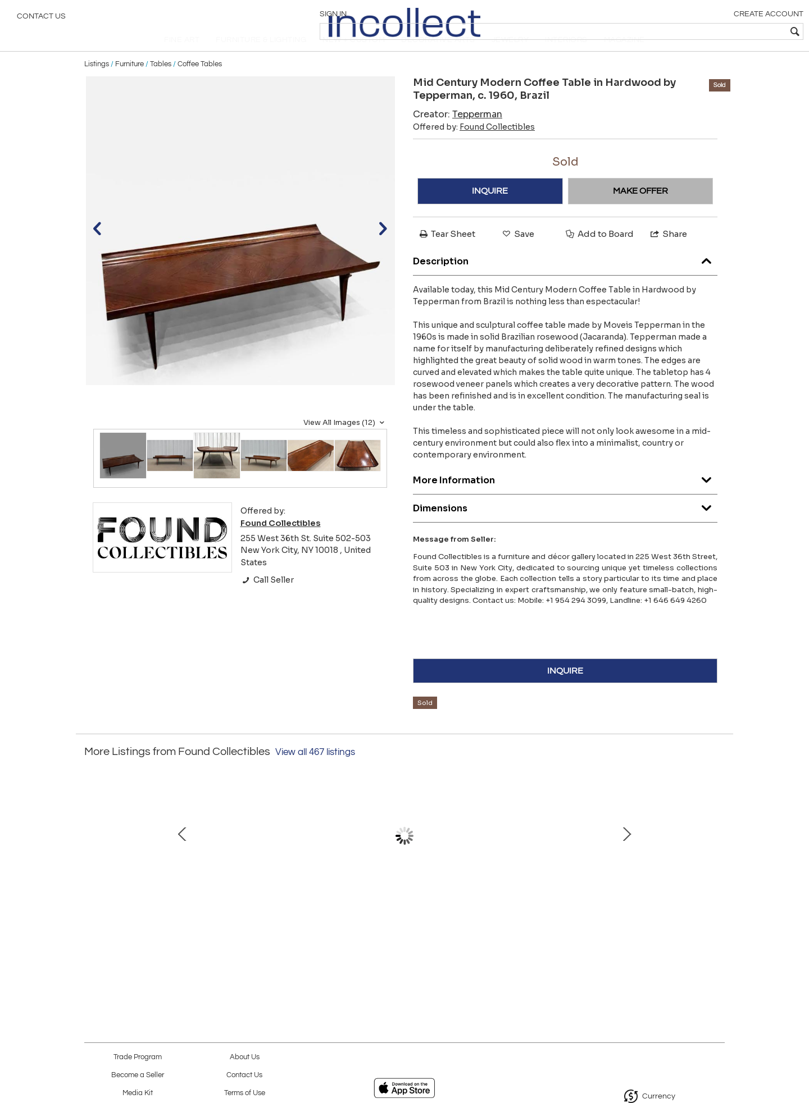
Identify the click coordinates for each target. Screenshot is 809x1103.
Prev (93, 869)
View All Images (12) (345, 444)
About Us (245, 1057)
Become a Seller (137, 1075)
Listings (96, 85)
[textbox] (719, 31)
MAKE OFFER (640, 212)
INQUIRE (490, 212)
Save (517, 255)
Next (716, 869)
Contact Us (41, 20)
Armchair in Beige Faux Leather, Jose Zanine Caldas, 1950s (165, 926)
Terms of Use (244, 1093)
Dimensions (565, 527)
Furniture (129, 85)
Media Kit (137, 1093)
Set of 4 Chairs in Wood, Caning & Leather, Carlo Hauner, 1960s (284, 926)
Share (668, 255)
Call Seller (267, 602)
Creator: (457, 135)
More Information (565, 499)
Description (565, 280)
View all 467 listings (315, 774)
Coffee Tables (200, 85)
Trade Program (137, 1057)
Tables (160, 85)
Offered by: (474, 148)
